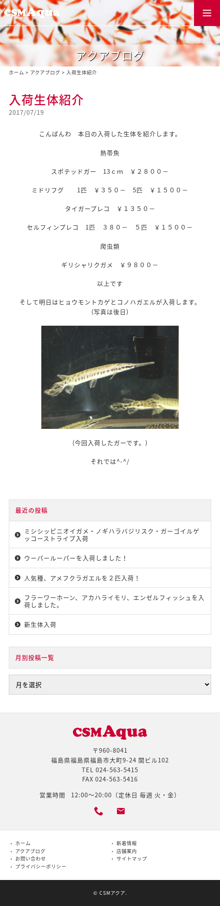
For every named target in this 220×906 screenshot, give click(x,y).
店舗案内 (126, 850)
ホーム (16, 72)
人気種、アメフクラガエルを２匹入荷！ (82, 577)
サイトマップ (131, 858)
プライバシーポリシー (40, 866)
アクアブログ (45, 72)
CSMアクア (112, 892)
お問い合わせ (30, 858)
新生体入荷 (40, 624)
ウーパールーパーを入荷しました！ (76, 557)
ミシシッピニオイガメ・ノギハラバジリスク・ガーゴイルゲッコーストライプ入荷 (112, 534)
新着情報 (126, 843)
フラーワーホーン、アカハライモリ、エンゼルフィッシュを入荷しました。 (114, 601)
